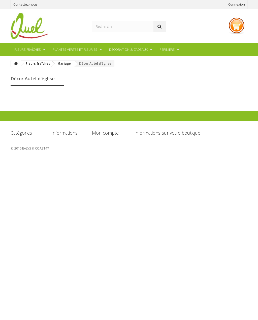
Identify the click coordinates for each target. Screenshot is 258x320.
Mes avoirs (100, 257)
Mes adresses (102, 265)
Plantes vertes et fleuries (30, 174)
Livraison (58, 257)
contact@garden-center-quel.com (180, 284)
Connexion (236, 4)
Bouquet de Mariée (34, 117)
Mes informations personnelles (105, 276)
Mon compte (105, 240)
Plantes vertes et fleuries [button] (75, 49)
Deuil (23, 155)
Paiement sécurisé (65, 288)
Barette (25, 125)
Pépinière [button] (167, 49)
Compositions (29, 163)
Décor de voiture (32, 132)
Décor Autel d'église (34, 147)
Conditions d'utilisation (60, 276)
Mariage (25, 110)
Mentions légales (64, 265)
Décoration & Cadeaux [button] (128, 49)
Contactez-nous (25, 4)
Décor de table (30, 140)
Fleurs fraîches (30, 94)
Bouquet (26, 102)
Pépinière (26, 186)
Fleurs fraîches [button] (27, 49)
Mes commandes (105, 248)
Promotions (60, 248)
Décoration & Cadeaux (36, 193)
